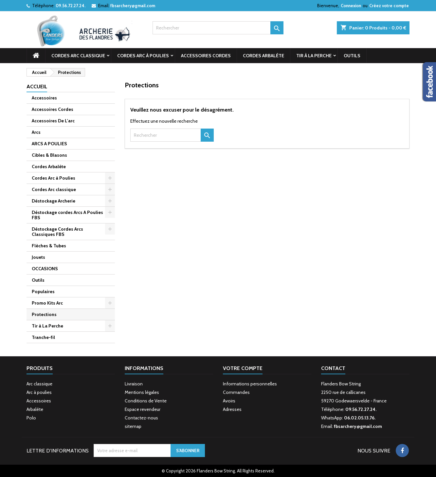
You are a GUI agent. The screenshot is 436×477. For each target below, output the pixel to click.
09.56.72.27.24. (70, 5)
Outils (352, 56)
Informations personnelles (250, 384)
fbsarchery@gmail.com (132, 5)
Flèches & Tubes (49, 246)
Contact (333, 368)
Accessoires (44, 98)
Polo (31, 418)
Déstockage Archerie (53, 201)
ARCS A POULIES (49, 144)
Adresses (232, 409)
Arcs (36, 132)
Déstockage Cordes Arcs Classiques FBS (57, 231)
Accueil (37, 86)
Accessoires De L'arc (53, 121)
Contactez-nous (141, 418)
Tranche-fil (43, 337)
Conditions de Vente (146, 401)
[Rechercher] (218, 27)
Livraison (134, 384)
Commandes (236, 392)
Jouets (38, 257)
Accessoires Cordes (206, 56)
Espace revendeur (142, 409)
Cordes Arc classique (78, 56)
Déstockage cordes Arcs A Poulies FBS (67, 215)
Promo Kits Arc (47, 303)
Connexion (351, 5)
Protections (44, 314)
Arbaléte (35, 409)
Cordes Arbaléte (263, 56)
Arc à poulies (39, 392)
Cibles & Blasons (49, 155)
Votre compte (243, 368)
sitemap (133, 426)
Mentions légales (142, 392)
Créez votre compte (389, 5)
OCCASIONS (45, 269)
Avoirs (229, 401)
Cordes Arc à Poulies (143, 56)
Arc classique (39, 384)
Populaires (43, 291)
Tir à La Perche (314, 56)
